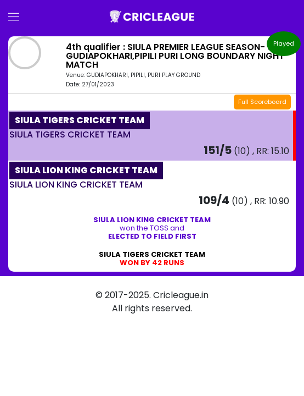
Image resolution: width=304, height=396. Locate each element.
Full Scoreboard (262, 101)
